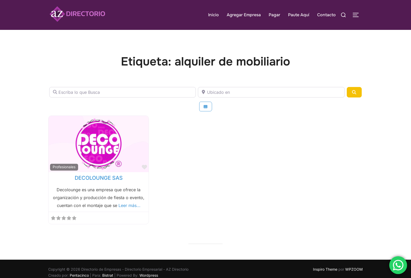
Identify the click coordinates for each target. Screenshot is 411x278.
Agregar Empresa (244, 15)
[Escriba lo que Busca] (122, 92)
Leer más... (129, 205)
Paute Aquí (298, 15)
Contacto (326, 15)
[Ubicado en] (271, 92)
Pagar (274, 15)
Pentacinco (79, 275)
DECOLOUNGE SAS (99, 178)
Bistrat (107, 275)
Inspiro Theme (325, 269)
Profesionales (64, 167)
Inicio (213, 15)
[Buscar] (354, 92)
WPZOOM (354, 269)
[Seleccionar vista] (205, 106)
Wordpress (148, 275)
